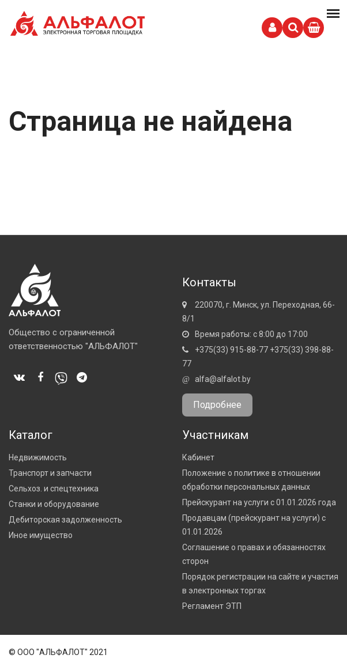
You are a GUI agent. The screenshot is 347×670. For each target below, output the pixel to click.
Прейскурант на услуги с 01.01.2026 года (259, 502)
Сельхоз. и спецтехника (54, 488)
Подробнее (217, 404)
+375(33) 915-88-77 (231, 349)
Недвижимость (38, 457)
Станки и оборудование (54, 504)
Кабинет (198, 457)
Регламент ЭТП (212, 606)
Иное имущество (41, 535)
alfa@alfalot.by (223, 379)
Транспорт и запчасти (50, 473)
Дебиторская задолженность (65, 519)
